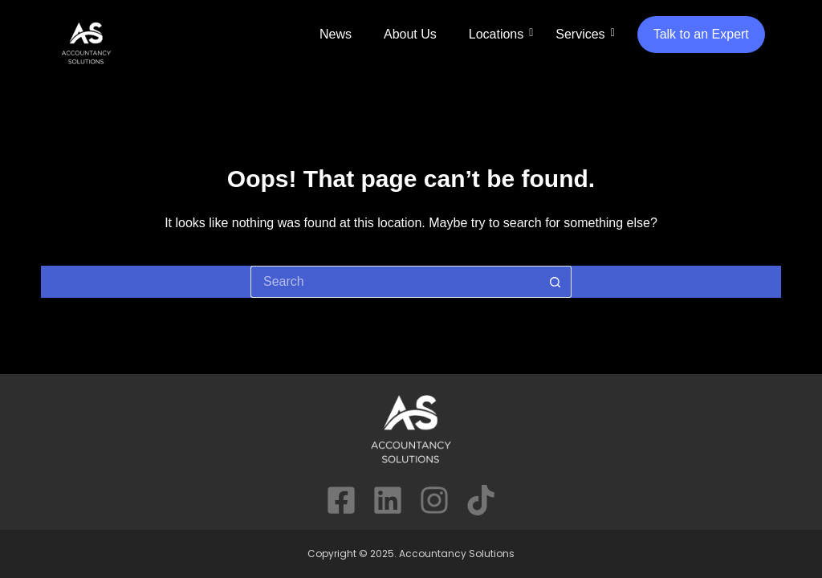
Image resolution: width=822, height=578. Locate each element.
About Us (410, 34)
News (335, 34)
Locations (496, 34)
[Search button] (555, 282)
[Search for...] (394, 282)
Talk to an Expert (701, 34)
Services (579, 34)
